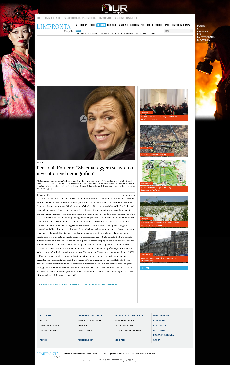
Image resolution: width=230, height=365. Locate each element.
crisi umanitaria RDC (124, 34)
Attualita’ (46, 315)
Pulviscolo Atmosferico (125, 325)
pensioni (96, 284)
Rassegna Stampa (163, 335)
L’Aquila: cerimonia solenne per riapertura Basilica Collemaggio (159, 117)
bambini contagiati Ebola (87, 34)
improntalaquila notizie (60, 284)
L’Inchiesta (159, 325)
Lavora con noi (105, 18)
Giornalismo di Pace (124, 320)
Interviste (159, 330)
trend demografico (110, 284)
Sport (156, 340)
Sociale (120, 340)
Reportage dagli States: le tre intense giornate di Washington (160, 259)
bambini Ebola (107, 34)
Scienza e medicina (49, 330)
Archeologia (85, 340)
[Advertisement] (115, 59)
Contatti (48, 18)
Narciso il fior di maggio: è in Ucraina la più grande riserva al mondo (160, 223)
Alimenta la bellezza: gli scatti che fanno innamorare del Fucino (158, 188)
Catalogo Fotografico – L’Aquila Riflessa (80, 18)
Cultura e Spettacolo (91, 315)
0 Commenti (127, 195)
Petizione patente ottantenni (128, 330)
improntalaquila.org (81, 284)
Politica (41, 162)
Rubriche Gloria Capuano (130, 315)
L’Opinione (159, 320)
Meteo (58, 18)
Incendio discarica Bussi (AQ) (153, 154)
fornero (45, 284)
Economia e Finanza (49, 325)
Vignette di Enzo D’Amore (90, 320)
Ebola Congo (149, 34)
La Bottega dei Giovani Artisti (126, 18)
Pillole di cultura (85, 330)
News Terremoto (163, 315)
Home (39, 18)
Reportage (83, 325)
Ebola (138, 34)
